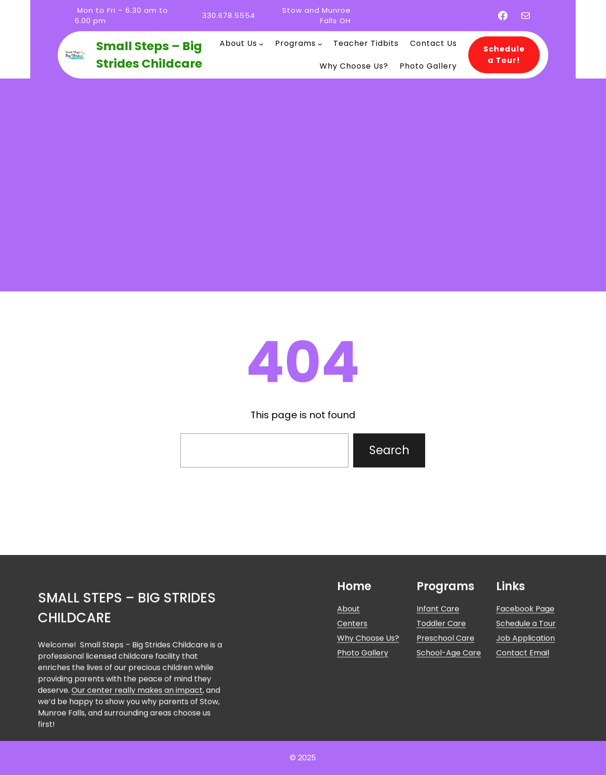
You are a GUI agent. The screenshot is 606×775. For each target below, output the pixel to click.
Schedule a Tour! (504, 55)
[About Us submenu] (261, 43)
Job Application (525, 702)
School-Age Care (449, 717)
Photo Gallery (362, 717)
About (348, 673)
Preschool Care (445, 702)
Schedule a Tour (526, 687)
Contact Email (522, 717)
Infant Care (438, 673)
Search (389, 450)
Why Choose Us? (368, 702)
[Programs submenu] (320, 43)
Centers (352, 687)
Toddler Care (441, 687)
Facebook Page (525, 673)
